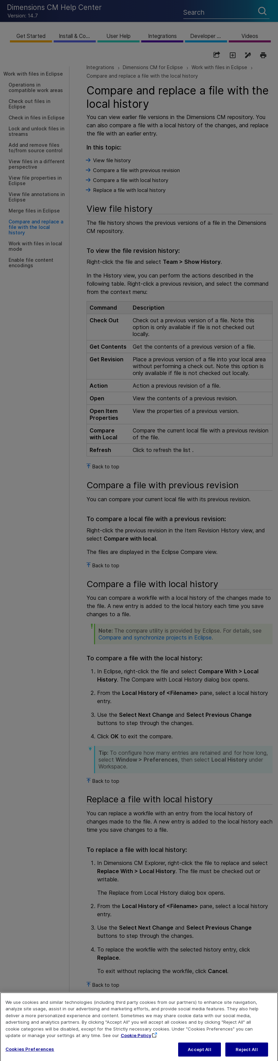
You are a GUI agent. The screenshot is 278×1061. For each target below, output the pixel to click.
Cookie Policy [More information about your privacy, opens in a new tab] (136, 1041)
